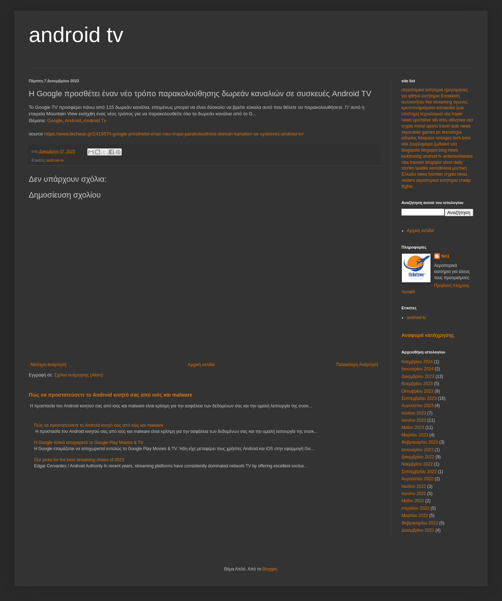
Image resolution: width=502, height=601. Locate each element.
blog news (448, 150)
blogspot (430, 150)
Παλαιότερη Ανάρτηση (357, 364)
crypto (407, 126)
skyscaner (411, 132)
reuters (408, 180)
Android (73, 120)
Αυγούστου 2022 (417, 478)
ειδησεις (409, 137)
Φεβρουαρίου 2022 (419, 523)
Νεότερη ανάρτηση (48, 364)
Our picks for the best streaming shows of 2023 (79, 459)
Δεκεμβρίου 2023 (417, 376)
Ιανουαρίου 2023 (417, 449)
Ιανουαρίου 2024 (417, 368)
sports (432, 126)
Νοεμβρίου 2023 (417, 383)
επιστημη (410, 113)
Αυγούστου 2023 (417, 405)
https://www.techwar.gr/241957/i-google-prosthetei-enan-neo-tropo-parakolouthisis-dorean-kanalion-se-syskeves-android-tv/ (173, 134)
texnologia (452, 132)
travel (445, 126)
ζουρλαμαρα (421, 144)
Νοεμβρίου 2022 (417, 464)
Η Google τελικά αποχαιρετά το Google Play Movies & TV (88, 442)
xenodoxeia (440, 168)
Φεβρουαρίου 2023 (419, 442)
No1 (445, 256)
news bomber (430, 174)
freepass (427, 137)
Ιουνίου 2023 (413, 420)
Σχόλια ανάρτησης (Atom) (78, 375)
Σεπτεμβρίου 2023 (419, 398)
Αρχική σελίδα (201, 364)
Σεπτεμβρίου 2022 (419, 471)
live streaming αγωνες (447, 102)
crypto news (455, 174)
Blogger (269, 569)
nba (405, 162)
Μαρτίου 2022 (414, 515)
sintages (444, 137)
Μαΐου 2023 (412, 427)
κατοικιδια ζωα (450, 107)
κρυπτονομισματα (418, 107)
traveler (417, 162)
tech (457, 137)
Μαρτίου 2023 (414, 435)
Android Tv (95, 120)
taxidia (422, 168)
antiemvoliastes (458, 156)
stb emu (440, 119)
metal (420, 126)
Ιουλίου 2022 (413, 486)
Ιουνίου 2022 (413, 493)
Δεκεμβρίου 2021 (417, 530)
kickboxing (412, 156)
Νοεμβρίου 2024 (417, 361)
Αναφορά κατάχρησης (427, 335)
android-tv (55, 160)
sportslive (422, 119)
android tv (76, 35)
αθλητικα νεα (460, 119)
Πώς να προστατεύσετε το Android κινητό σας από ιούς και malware (110, 395)
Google (54, 120)
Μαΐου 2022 (412, 500)
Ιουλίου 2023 (413, 413)
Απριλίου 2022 (415, 508)
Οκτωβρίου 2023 (417, 391)
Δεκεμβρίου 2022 (417, 456)
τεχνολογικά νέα (436, 113)
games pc (432, 132)
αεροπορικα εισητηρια (422, 89)
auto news (460, 126)
